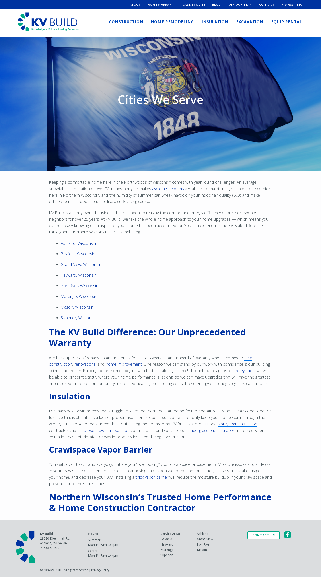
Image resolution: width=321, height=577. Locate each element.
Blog (216, 4)
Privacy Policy (100, 570)
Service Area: (170, 534)
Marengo (167, 550)
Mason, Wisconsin (77, 307)
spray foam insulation (237, 424)
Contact (267, 4)
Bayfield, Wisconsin (78, 253)
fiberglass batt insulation (213, 430)
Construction (126, 21)
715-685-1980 (292, 4)
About (135, 4)
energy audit (243, 370)
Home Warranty (162, 4)
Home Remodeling (172, 21)
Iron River (204, 544)
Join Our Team (240, 4)
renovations (85, 364)
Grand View (205, 539)
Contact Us (263, 535)
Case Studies (194, 4)
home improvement (124, 364)
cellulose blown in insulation (103, 430)
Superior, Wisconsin (79, 317)
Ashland (202, 534)
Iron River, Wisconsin (79, 285)
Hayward (166, 544)
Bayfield (166, 539)
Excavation (249, 21)
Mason (202, 550)
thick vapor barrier (151, 477)
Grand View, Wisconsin (81, 264)
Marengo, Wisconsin (79, 296)
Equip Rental (286, 21)
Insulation (215, 21)
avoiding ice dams (168, 188)
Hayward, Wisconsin (79, 275)
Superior (166, 555)
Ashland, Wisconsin (78, 243)
